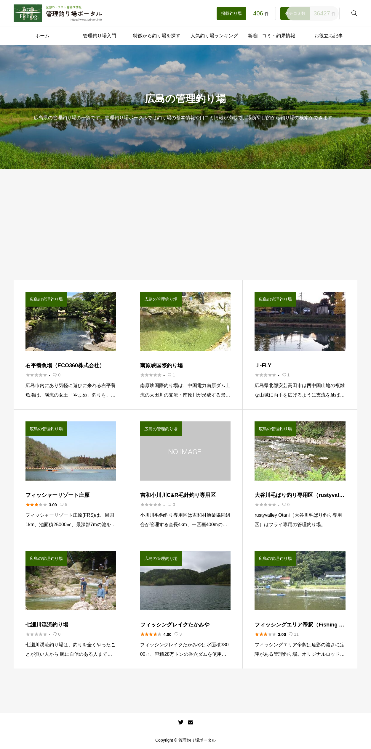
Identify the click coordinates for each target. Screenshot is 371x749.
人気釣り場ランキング (214, 35)
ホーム (42, 35)
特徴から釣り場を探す (156, 35)
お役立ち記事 (328, 35)
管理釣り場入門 (99, 35)
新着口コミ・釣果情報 (271, 35)
